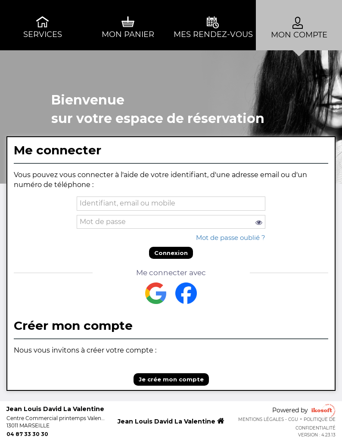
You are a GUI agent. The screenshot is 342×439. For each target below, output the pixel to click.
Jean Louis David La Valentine (171, 421)
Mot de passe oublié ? (230, 237)
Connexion (171, 252)
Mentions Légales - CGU (268, 419)
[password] (171, 222)
